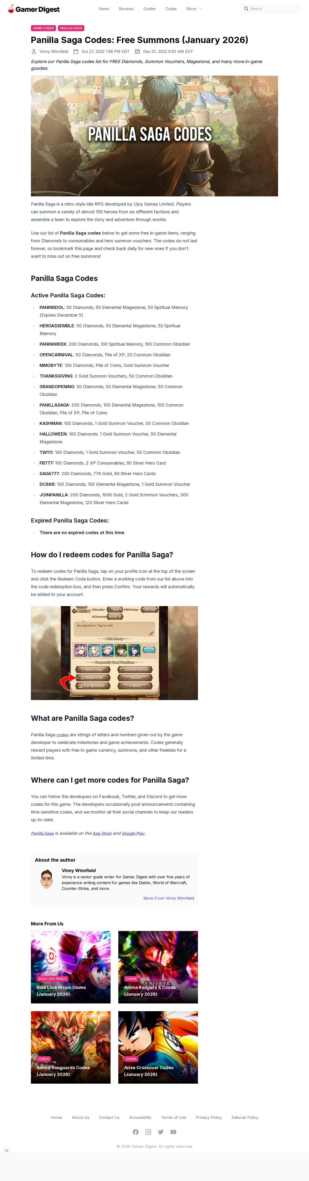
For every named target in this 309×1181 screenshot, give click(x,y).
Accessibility (140, 1118)
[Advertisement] (242, 273)
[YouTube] (173, 1133)
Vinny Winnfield (54, 52)
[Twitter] (161, 1133)
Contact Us (109, 1118)
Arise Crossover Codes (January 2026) (149, 1072)
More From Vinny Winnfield (168, 898)
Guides (149, 8)
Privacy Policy (209, 1118)
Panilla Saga (73, 28)
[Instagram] (148, 1133)
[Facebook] (136, 1133)
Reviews (126, 8)
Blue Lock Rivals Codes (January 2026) (61, 991)
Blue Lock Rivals (52, 979)
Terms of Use (173, 1118)
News (104, 8)
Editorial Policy (245, 1118)
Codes (171, 8)
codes (63, 735)
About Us (80, 1118)
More (194, 8)
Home (56, 1118)
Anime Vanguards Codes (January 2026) (63, 1072)
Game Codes (44, 28)
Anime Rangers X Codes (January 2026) (150, 991)
